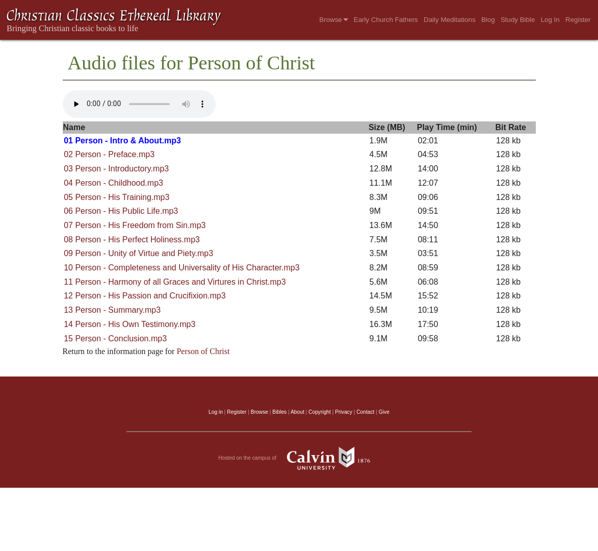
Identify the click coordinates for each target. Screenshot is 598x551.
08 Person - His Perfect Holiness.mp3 (132, 239)
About (297, 412)
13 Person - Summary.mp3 (112, 310)
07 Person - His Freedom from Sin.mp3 (134, 225)
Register (578, 19)
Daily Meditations (449, 19)
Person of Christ (202, 351)
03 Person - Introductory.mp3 (116, 168)
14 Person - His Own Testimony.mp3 (129, 324)
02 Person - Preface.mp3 (109, 154)
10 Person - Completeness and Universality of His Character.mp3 (181, 267)
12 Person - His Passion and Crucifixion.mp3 (144, 295)
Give (384, 412)
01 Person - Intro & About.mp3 (122, 140)
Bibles (279, 412)
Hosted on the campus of (299, 458)
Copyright (319, 412)
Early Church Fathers (386, 19)
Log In (550, 19)
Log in (216, 412)
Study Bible (518, 19)
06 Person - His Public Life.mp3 (121, 211)
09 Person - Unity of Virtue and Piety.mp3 (138, 253)
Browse (333, 19)
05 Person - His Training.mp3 (116, 197)
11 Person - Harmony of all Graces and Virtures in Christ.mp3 (174, 282)
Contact (365, 412)
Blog (488, 19)
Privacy (343, 412)
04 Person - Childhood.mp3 (113, 183)
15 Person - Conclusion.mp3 (115, 338)
